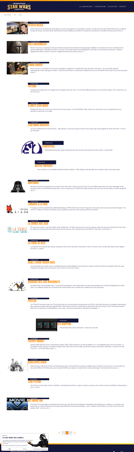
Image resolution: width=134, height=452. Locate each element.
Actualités (112, 6)
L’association (100, 6)
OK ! (9, 449)
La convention (85, 6)
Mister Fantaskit (44, 165)
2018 (15, 14)
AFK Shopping (64, 324)
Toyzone (32, 86)
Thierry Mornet (36, 341)
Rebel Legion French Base (41, 262)
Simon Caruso (35, 64)
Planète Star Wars (38, 105)
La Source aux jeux (38, 223)
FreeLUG (32, 300)
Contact (122, 6)
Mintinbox (33, 182)
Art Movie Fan (35, 400)
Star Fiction (34, 381)
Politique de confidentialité (40, 449)
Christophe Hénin (37, 362)
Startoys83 (48, 146)
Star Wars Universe (38, 125)
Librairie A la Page (38, 204)
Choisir (24, 449)
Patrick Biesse (35, 25)
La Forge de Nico (36, 243)
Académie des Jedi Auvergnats (44, 281)
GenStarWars (7, 14)
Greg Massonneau (37, 44)
